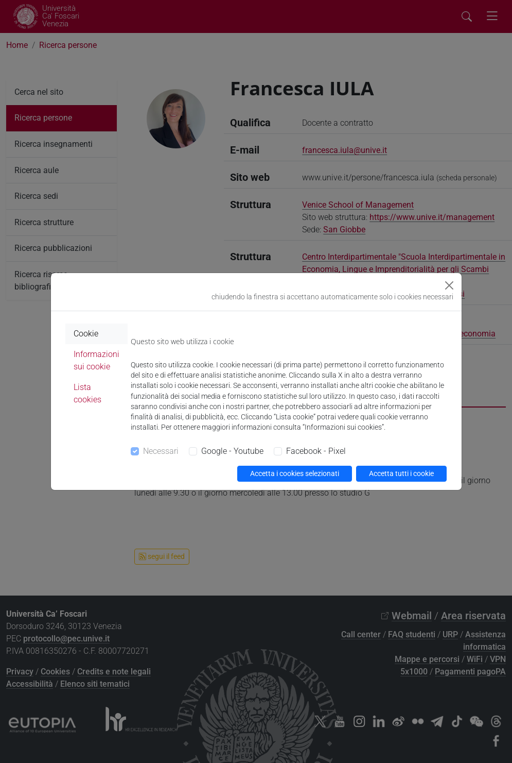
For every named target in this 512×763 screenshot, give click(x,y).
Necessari (161, 451)
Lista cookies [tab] (87, 393)
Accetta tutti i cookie (401, 473)
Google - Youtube (232, 451)
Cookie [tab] (86, 333)
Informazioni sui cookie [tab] (96, 360)
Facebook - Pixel (316, 451)
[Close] (449, 285)
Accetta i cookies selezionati (294, 473)
